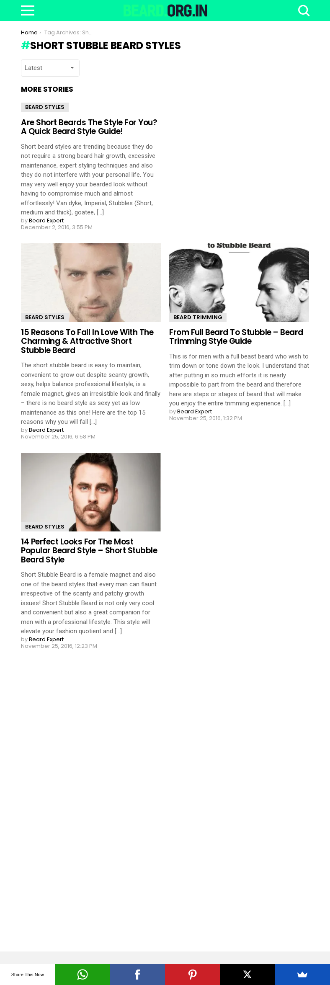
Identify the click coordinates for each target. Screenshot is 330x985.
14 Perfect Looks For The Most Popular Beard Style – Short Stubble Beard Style (89, 550)
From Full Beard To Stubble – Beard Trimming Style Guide (236, 337)
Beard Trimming (197, 317)
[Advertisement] (84, 800)
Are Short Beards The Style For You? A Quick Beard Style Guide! (89, 127)
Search (302, 10)
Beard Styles (44, 107)
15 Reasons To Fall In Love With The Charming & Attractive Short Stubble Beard (87, 341)
